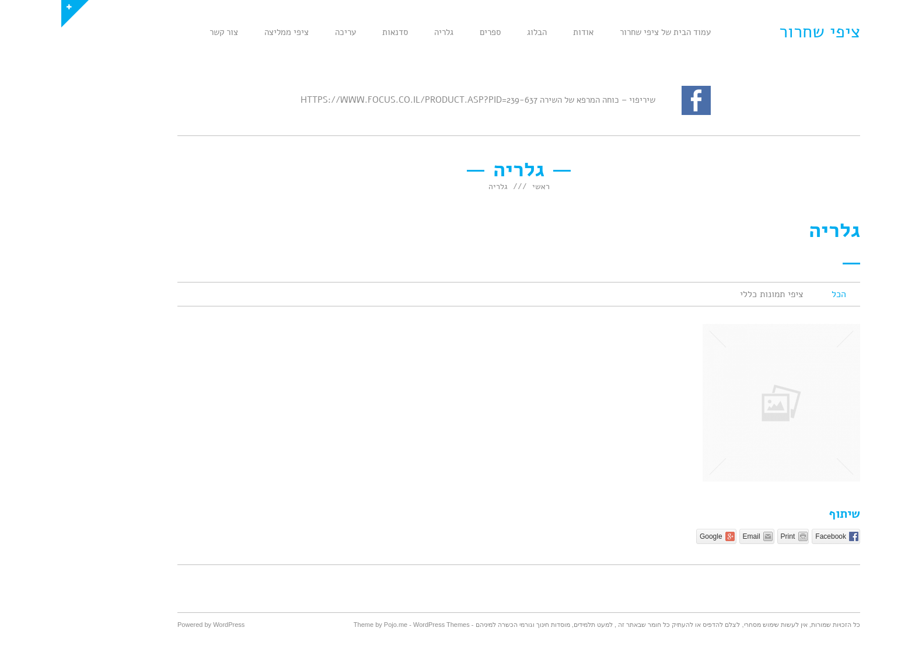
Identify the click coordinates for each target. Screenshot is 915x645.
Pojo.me (334, 624)
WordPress (167, 624)
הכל (777, 294)
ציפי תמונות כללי (710, 294)
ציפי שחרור (758, 32)
